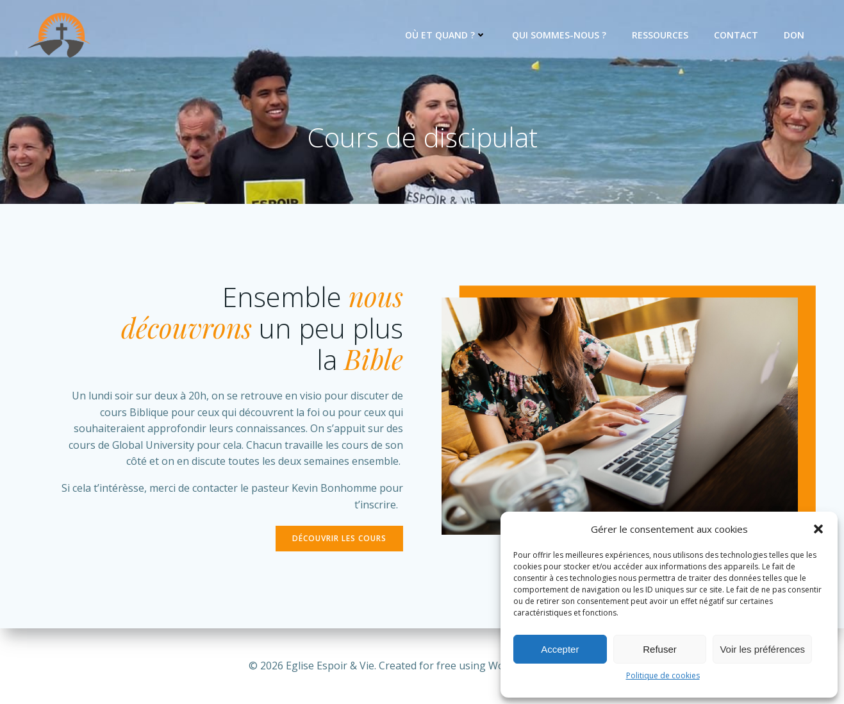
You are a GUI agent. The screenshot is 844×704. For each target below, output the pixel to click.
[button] (818, 529)
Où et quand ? (445, 35)
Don (794, 35)
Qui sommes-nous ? (559, 35)
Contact (736, 35)
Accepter (560, 649)
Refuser (660, 649)
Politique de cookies (663, 675)
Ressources (660, 35)
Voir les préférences (762, 649)
